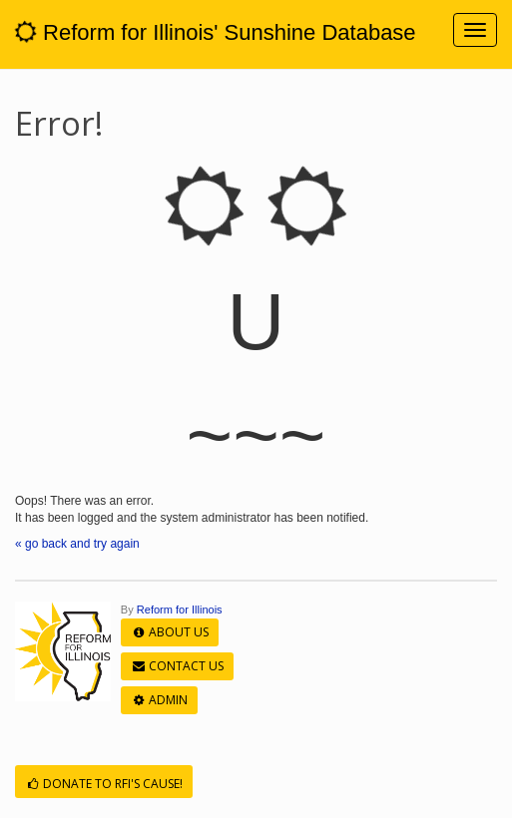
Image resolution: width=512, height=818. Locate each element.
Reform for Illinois (180, 609)
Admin (159, 699)
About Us (170, 631)
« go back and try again (77, 544)
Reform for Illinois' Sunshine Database (215, 32)
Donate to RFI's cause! (104, 783)
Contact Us (177, 665)
